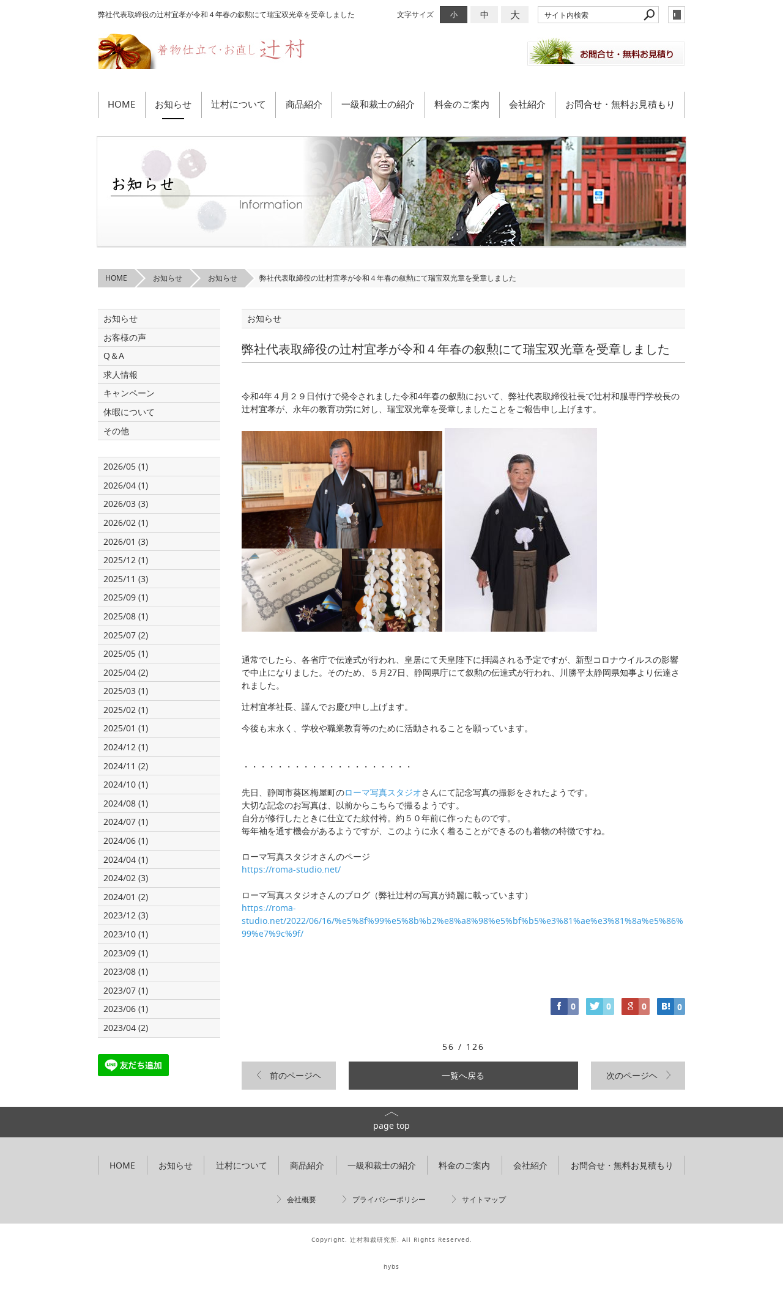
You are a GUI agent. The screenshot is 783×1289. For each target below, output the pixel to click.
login (676, 14)
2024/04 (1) (125, 859)
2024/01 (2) (125, 897)
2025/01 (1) (125, 728)
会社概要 (301, 1199)
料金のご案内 (461, 104)
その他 (120, 431)
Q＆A (113, 355)
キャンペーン (129, 393)
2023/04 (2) (125, 1027)
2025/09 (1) (125, 597)
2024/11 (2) (125, 766)
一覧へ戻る (463, 1075)
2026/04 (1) (125, 485)
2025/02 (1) (125, 709)
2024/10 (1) (125, 784)
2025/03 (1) (125, 690)
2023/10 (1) (125, 934)
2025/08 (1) (125, 616)
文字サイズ (415, 14)
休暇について (129, 412)
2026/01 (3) (125, 541)
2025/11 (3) (125, 579)
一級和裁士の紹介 (378, 104)
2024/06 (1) (125, 840)
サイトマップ (484, 1199)
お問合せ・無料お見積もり (620, 104)
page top (391, 1125)
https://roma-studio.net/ (291, 869)
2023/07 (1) (125, 990)
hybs (391, 1267)
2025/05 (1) (125, 653)
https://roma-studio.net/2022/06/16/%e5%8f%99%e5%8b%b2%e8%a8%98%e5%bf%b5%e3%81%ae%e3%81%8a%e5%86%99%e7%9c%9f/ (462, 920)
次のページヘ (632, 1075)
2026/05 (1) (125, 466)
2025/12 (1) (125, 560)
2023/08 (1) (125, 971)
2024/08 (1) (125, 803)
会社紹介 (527, 104)
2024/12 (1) (125, 747)
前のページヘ (295, 1075)
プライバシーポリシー (389, 1199)
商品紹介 (304, 104)
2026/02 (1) (125, 522)
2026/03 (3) (125, 503)
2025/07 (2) (125, 635)
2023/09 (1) (125, 953)
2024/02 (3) (125, 878)
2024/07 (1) (125, 821)
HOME (121, 104)
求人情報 (120, 374)
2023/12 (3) (125, 915)
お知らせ (173, 104)
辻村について (238, 104)
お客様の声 (124, 337)
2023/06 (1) (125, 1008)
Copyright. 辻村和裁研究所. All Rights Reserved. (391, 1240)
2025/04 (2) (125, 672)
